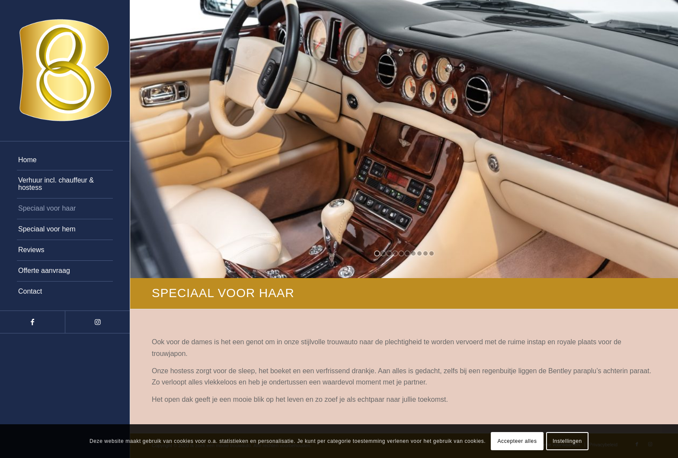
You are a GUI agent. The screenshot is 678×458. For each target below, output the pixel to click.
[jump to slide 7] (413, 253)
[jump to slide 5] (401, 253)
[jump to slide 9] (425, 253)
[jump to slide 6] (407, 253)
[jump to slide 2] (383, 253)
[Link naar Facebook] (32, 322)
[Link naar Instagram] (97, 322)
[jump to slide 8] (419, 253)
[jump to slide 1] (377, 253)
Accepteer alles (517, 441)
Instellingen (567, 441)
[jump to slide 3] (389, 253)
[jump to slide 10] (432, 253)
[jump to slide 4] (395, 253)
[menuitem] (65, 160)
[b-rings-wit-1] (64, 70)
